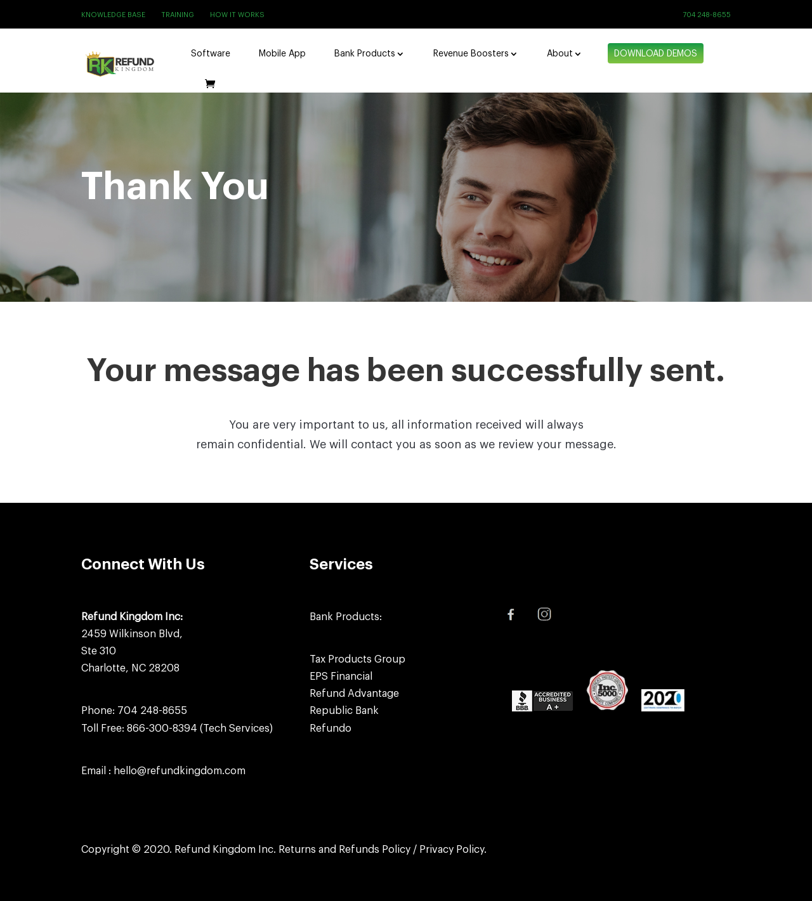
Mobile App (282, 53)
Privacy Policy (451, 850)
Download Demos (655, 53)
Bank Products (364, 53)
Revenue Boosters (471, 53)
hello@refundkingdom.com (180, 771)
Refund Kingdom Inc (223, 850)
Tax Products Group (357, 659)
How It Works (237, 14)
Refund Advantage (354, 694)
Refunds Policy (374, 850)
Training (177, 14)
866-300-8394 (162, 728)
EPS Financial (341, 676)
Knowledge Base (113, 14)
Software (210, 53)
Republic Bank (344, 711)
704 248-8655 (707, 14)
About (560, 53)
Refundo (330, 728)
